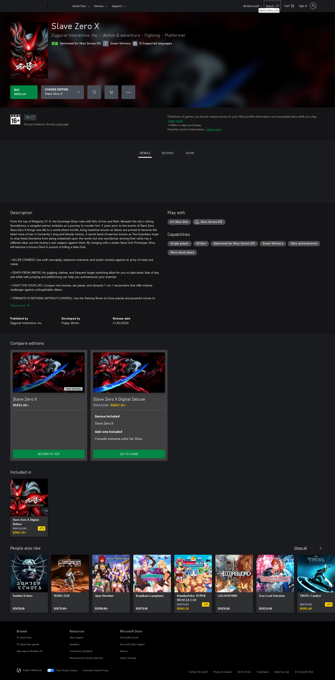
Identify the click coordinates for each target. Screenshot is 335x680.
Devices (99, 6)
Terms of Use (244, 671)
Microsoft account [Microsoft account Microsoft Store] (129, 637)
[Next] (320, 548)
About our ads (282, 671)
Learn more (175, 121)
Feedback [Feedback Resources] (74, 644)
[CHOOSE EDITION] (62, 92)
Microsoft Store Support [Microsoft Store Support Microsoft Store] (132, 644)
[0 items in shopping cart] (289, 5)
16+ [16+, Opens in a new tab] (30, 117)
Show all (300, 548)
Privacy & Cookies (222, 671)
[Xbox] (59, 6)
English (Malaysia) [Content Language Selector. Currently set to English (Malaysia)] (32, 670)
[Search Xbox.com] (272, 5)
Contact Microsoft (198, 671)
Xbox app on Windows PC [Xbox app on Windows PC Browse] (30, 651)
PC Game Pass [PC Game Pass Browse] (24, 637)
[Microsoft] (31, 6)
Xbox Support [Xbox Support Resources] (76, 637)
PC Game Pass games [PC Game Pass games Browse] (28, 644)
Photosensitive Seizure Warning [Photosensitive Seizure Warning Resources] (86, 658)
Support (117, 6)
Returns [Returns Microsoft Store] (124, 651)
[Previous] (312, 548)
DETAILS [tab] (145, 153)
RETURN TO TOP (49, 454)
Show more (19, 305)
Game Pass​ (79, 6)
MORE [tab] (190, 153)
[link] (29, 508)
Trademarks (263, 671)
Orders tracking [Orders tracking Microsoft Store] (128, 658)
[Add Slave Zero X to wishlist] (94, 92)
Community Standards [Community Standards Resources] (81, 651)
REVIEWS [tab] (167, 153)
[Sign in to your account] (307, 6)
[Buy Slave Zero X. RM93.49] (24, 92)
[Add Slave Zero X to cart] (111, 92)
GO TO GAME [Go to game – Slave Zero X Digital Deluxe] (129, 454)
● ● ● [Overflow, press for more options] (128, 92)
